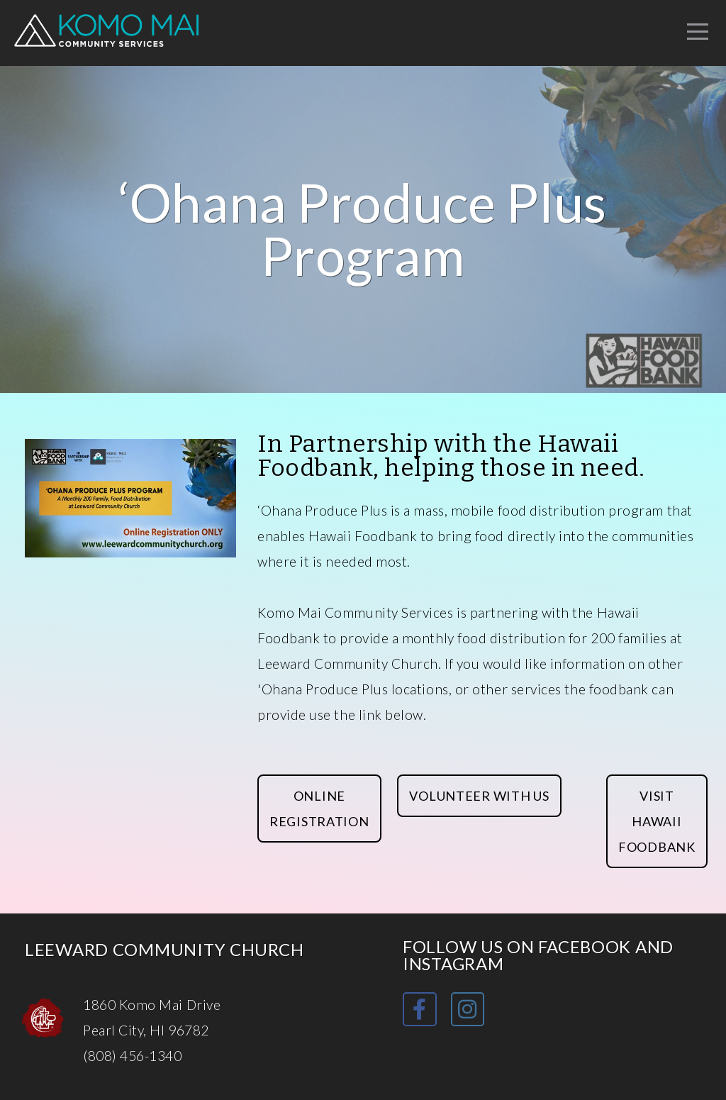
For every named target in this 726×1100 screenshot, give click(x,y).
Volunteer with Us (479, 796)
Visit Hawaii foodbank (657, 821)
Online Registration (319, 808)
